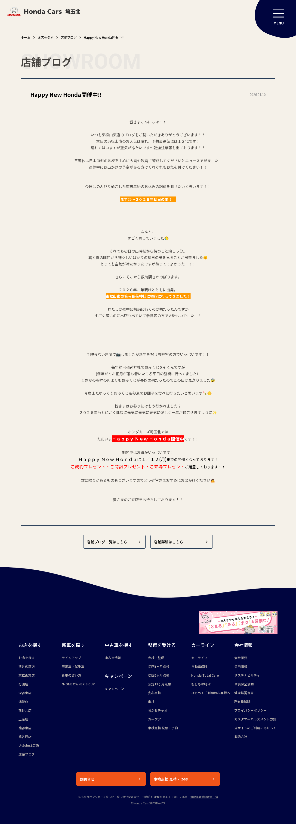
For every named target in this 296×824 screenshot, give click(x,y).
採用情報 (240, 666)
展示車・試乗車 (73, 666)
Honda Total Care (205, 675)
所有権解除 (242, 701)
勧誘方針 (240, 736)
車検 (151, 701)
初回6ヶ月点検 (158, 675)
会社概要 (240, 657)
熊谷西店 (24, 736)
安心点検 (154, 692)
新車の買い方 (71, 675)
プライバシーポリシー (250, 710)
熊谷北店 (24, 710)
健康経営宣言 (244, 692)
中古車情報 (113, 657)
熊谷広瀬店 (26, 666)
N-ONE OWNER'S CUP (78, 684)
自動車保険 (199, 666)
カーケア (154, 719)
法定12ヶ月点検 (159, 684)
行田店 (23, 684)
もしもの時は (201, 684)
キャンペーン (114, 688)
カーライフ (199, 657)
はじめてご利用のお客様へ (210, 692)
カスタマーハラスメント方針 (255, 719)
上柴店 (23, 719)
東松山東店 (26, 675)
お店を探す (45, 37)
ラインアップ (71, 657)
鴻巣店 (23, 701)
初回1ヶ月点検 (158, 666)
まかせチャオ (157, 710)
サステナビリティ (247, 675)
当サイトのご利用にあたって (255, 728)
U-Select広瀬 (28, 745)
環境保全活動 (244, 684)
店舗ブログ (69, 37)
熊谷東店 (24, 728)
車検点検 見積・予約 (163, 728)
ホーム (26, 37)
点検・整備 (156, 657)
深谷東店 (24, 692)
